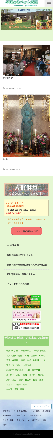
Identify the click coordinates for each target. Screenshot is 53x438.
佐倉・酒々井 (29, 375)
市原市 (9, 384)
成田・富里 (11, 380)
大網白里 (27, 365)
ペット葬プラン (33, 420)
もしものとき (35, 415)
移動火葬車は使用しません (20, 255)
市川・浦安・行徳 (14, 355)
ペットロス (35, 411)
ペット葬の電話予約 (26, 231)
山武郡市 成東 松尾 (14, 370)
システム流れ (8, 420)
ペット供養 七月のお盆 (18, 284)
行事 (5, 159)
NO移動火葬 (13, 245)
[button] (49, 3)
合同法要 (8, 77)
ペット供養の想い (20, 411)
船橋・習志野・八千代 (35, 355)
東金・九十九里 (13, 365)
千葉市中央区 (12, 351)
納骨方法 (46, 411)
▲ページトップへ (41, 406)
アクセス (20, 420)
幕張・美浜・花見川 (30, 360)
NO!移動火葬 (8, 415)
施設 (44, 420)
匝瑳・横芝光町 (33, 370)
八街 (44, 360)
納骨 (5, 425)
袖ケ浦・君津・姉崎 (15, 389)
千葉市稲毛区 (12, 360)
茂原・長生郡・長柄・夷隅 (31, 380)
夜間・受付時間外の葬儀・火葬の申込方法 (27, 265)
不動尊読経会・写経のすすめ (21, 274)
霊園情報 (6, 411)
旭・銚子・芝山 (13, 375)
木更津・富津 (21, 384)
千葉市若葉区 (40, 351)
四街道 (41, 375)
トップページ (21, 415)
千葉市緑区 (26, 351)
